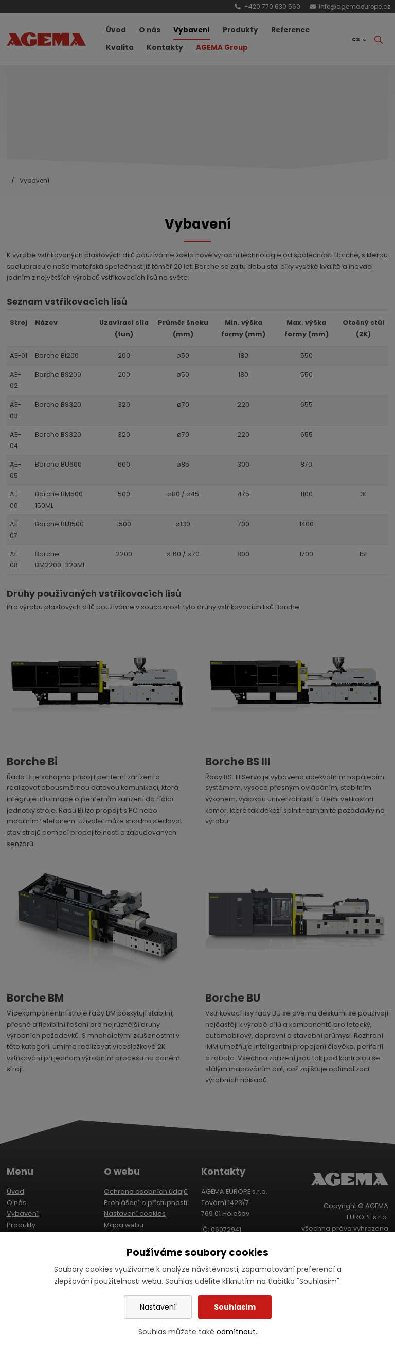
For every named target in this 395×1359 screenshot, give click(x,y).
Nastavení (158, 1307)
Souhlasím (235, 1307)
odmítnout (236, 1332)
